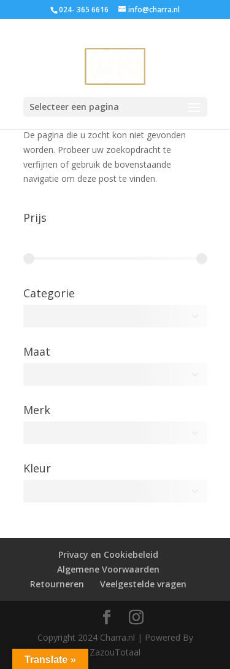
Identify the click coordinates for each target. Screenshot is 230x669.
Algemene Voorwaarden (108, 569)
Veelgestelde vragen (143, 584)
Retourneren (57, 584)
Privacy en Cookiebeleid (108, 554)
